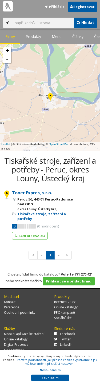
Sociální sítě (63, 318)
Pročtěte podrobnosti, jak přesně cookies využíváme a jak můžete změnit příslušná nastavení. (56, 362)
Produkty (33, 36)
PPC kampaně (64, 312)
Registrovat (82, 6)
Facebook (64, 334)
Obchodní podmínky (19, 312)
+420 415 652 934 (30, 235)
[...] (43, 23)
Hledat (85, 22)
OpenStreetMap (59, 144)
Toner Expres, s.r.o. (32, 193)
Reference (11, 307)
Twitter (62, 339)
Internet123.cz (64, 302)
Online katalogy (66, 307)
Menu (57, 36)
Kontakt (9, 302)
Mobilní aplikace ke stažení (24, 334)
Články (77, 36)
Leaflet (5, 144)
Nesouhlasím (50, 370)
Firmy (10, 36)
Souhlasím (50, 378)
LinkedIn (63, 344)
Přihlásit (54, 6)
